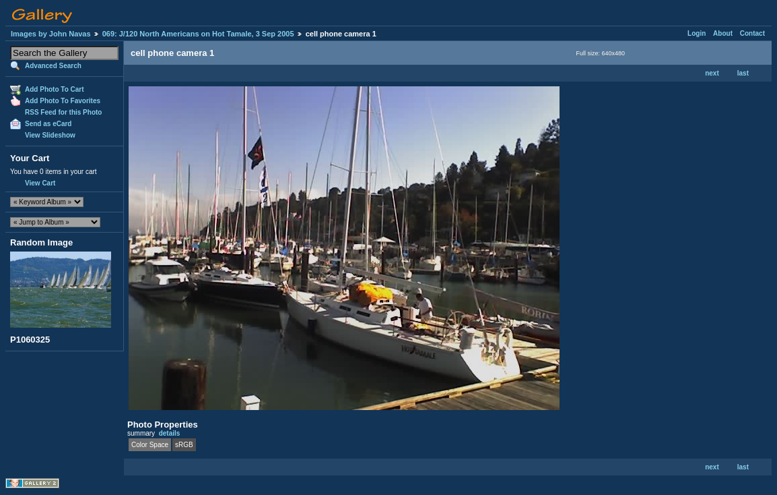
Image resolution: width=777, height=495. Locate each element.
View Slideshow (50, 135)
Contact (752, 33)
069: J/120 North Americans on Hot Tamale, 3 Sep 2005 (198, 34)
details (169, 433)
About (723, 33)
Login (696, 33)
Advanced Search (53, 65)
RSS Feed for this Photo (63, 112)
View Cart (40, 183)
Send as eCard (48, 123)
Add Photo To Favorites (62, 101)
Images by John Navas (51, 34)
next (712, 73)
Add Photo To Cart (54, 89)
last (743, 73)
